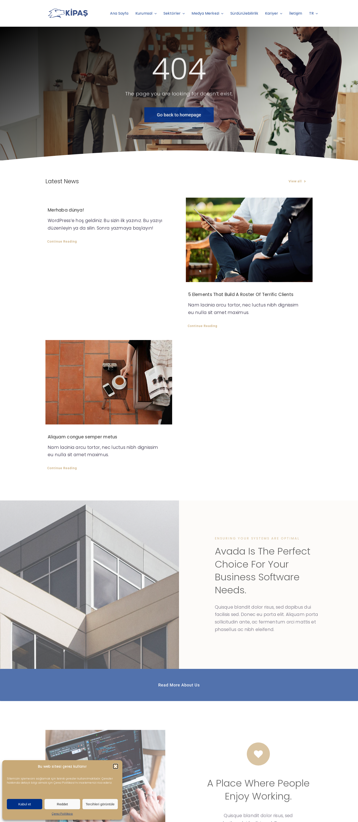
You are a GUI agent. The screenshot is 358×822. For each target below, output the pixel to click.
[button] (115, 766)
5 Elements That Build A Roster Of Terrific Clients (240, 294)
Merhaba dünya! (66, 210)
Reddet (62, 804)
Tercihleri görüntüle (100, 804)
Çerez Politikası (62, 814)
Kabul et (24, 804)
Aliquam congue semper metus (82, 437)
